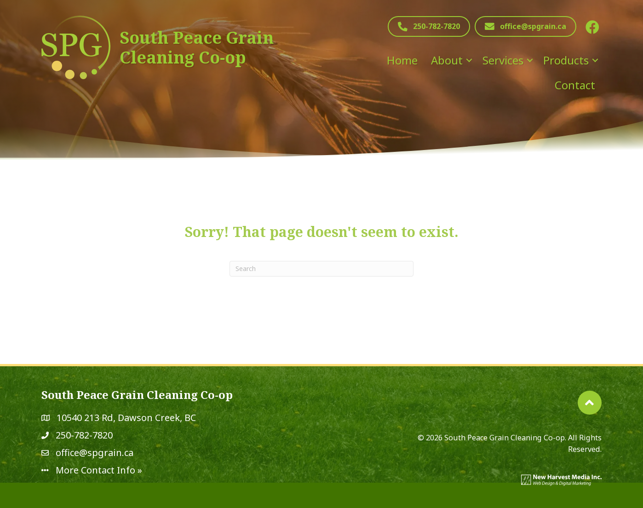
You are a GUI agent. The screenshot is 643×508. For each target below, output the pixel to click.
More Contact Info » (99, 470)
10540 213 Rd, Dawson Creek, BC (126, 417)
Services (502, 60)
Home (402, 60)
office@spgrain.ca (94, 452)
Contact (575, 84)
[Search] (321, 269)
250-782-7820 (84, 435)
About (447, 60)
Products (566, 60)
